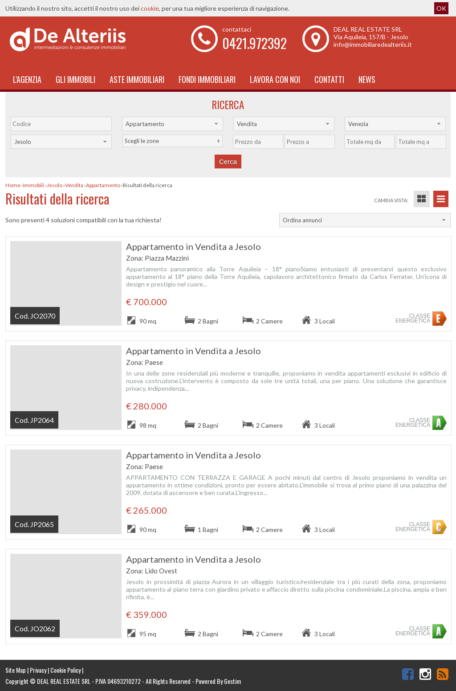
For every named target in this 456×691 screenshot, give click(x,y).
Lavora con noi (275, 79)
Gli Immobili (75, 79)
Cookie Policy (65, 670)
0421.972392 (254, 43)
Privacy (38, 670)
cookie (150, 8)
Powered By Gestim (218, 681)
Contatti (329, 79)
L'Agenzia (27, 79)
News (366, 79)
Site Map (15, 670)
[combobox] (172, 124)
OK (441, 8)
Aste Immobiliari (137, 79)
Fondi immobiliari (207, 79)
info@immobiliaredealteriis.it (373, 44)
